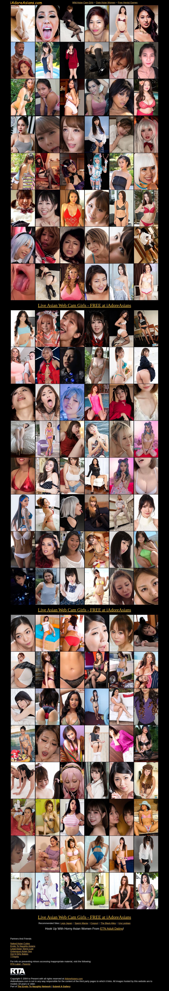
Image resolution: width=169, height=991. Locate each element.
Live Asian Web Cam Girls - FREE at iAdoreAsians (84, 305)
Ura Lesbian (124, 923)
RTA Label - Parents (20, 964)
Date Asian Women (105, 2)
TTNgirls (14, 956)
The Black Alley (108, 923)
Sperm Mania (81, 923)
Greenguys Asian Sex (21, 951)
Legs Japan (66, 923)
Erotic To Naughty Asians (22, 946)
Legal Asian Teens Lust (21, 949)
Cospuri (94, 923)
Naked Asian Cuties (20, 943)
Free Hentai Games (128, 2)
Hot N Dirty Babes (19, 954)
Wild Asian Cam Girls (82, 2)
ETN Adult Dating (111, 928)
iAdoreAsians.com (74, 978)
